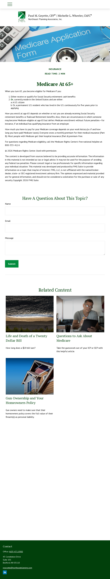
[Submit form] (11, 264)
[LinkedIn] (5, 572)
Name (8, 203)
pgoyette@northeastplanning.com (17, 567)
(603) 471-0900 (16, 551)
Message (9, 238)
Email (7, 220)
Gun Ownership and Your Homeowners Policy (25, 400)
